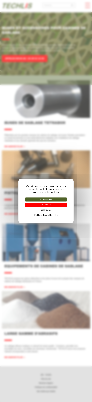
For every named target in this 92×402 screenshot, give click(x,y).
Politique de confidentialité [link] (46, 215)
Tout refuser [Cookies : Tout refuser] (46, 205)
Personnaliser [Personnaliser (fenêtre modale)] (46, 210)
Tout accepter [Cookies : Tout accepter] (46, 199)
